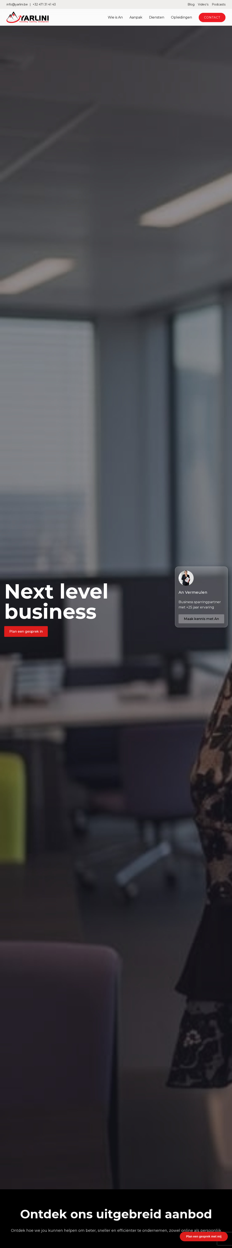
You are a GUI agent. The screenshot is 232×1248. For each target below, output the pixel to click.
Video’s (203, 4)
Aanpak (135, 17)
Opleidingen (181, 17)
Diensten (156, 17)
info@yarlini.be (17, 4)
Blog (191, 4)
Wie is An (115, 17)
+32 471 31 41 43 (44, 4)
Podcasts (218, 4)
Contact (212, 17)
